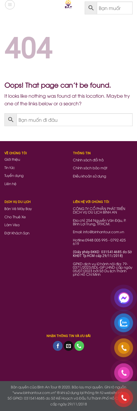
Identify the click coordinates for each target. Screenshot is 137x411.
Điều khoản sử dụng (89, 175)
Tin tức (9, 167)
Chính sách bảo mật (90, 167)
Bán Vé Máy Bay (18, 208)
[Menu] (10, 4)
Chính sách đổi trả (88, 159)
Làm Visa (11, 224)
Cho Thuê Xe (15, 216)
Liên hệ (10, 183)
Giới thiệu (12, 159)
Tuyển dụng (14, 175)
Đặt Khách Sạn (16, 232)
